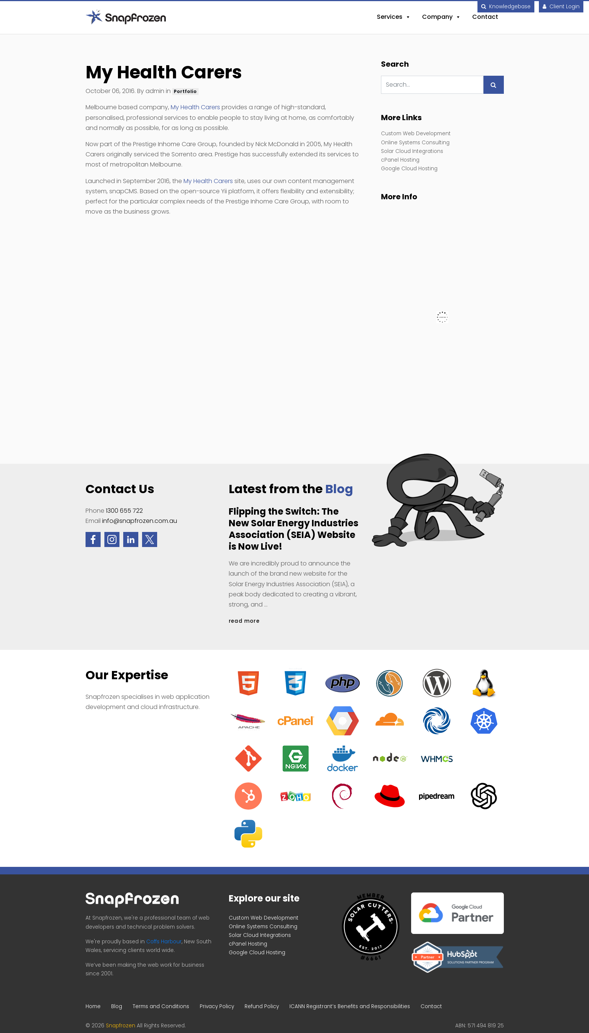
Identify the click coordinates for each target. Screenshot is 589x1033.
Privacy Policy (217, 1006)
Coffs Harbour (164, 941)
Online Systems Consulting (415, 142)
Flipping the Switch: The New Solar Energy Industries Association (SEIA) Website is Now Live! (293, 529)
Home (93, 1006)
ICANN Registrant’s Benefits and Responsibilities (349, 1006)
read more (244, 621)
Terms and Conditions (161, 1006)
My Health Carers (195, 107)
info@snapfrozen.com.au (139, 520)
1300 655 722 (124, 510)
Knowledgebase (506, 6)
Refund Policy (262, 1006)
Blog (339, 488)
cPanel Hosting (400, 160)
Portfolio (185, 91)
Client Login (561, 6)
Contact (485, 16)
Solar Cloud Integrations (412, 151)
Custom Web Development (416, 133)
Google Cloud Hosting (409, 168)
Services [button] (394, 17)
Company (441, 17)
